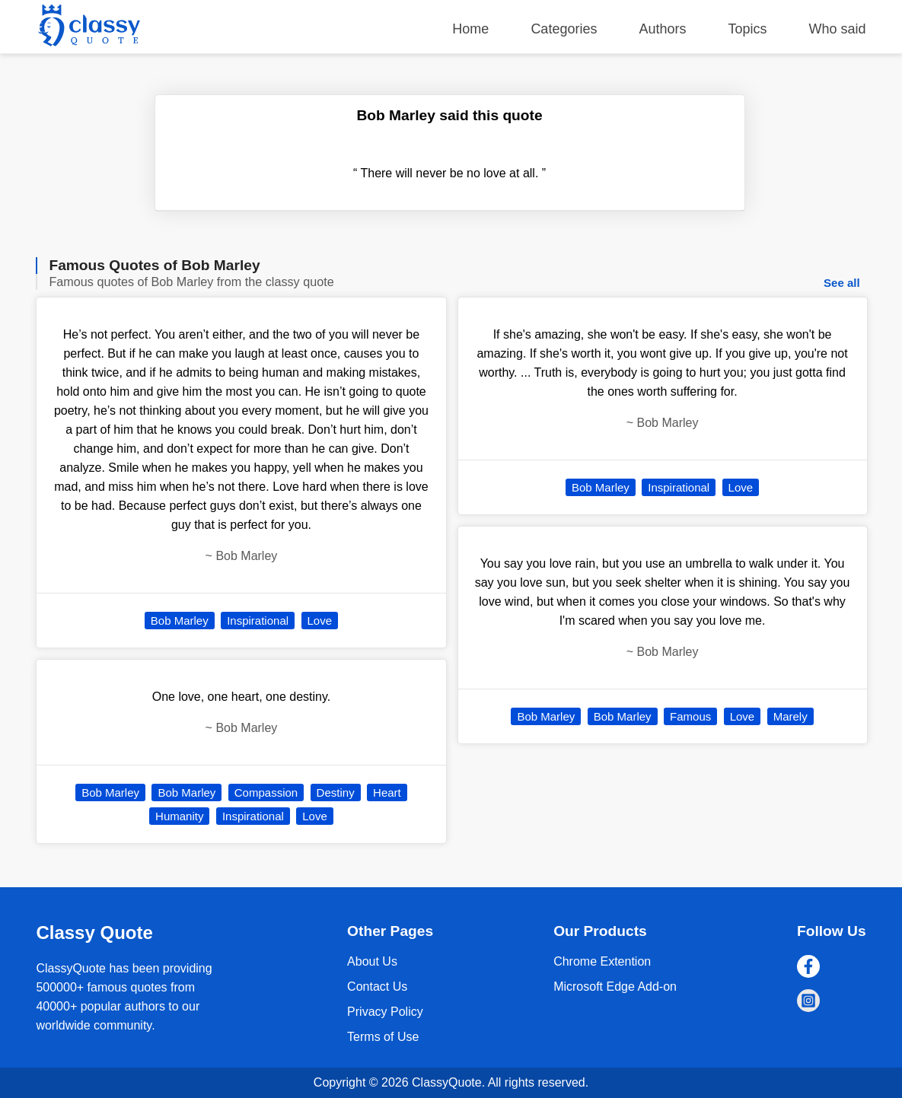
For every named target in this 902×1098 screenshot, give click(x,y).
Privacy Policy (385, 1011)
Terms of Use (383, 1036)
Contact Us (377, 986)
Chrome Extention (602, 961)
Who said (837, 29)
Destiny (336, 792)
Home (470, 29)
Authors (662, 29)
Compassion (266, 792)
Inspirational (257, 620)
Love (320, 620)
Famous (690, 716)
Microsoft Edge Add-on (615, 986)
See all (842, 282)
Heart (387, 792)
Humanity (179, 816)
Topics (747, 29)
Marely (790, 716)
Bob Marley (180, 620)
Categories (564, 29)
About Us (372, 961)
